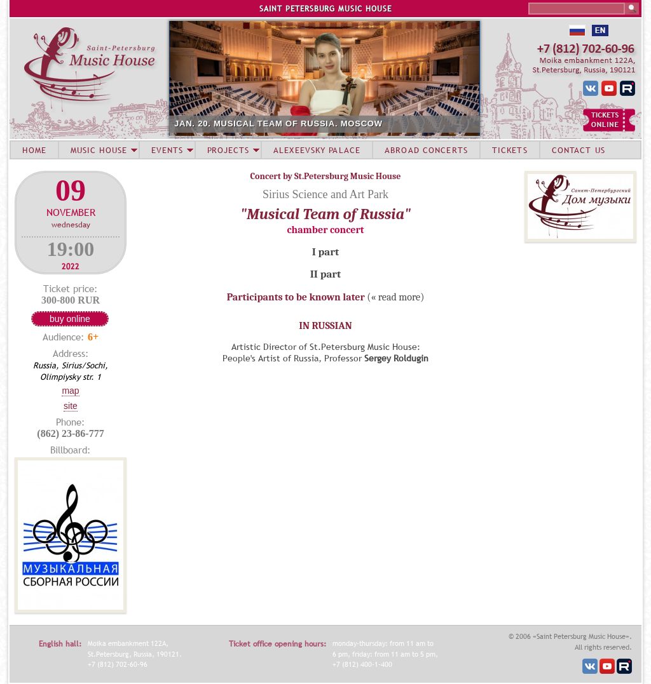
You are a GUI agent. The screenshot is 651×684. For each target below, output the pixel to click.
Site (71, 406)
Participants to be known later (296, 297)
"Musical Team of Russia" (325, 214)
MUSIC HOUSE (99, 150)
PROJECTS (228, 150)
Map (70, 391)
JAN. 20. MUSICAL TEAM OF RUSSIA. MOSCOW (278, 123)
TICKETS (510, 150)
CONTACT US (578, 150)
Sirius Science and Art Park (325, 194)
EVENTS (167, 150)
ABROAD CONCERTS (426, 150)
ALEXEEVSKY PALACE (316, 150)
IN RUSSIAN (325, 326)
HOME (34, 150)
